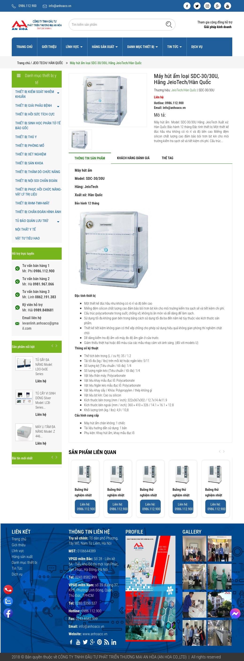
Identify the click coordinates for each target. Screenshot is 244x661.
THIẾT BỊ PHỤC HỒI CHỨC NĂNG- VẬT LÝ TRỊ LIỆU (38, 191)
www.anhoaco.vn (95, 634)
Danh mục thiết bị (141, 47)
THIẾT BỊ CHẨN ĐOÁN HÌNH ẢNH (38, 212)
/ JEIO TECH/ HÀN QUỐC (47, 63)
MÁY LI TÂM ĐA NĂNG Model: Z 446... (45, 431)
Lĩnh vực (73, 47)
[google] (217, 5)
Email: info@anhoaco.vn (170, 108)
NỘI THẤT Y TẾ (25, 229)
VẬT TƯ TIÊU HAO (27, 238)
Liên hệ (159, 97)
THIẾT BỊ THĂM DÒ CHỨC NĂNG (37, 172)
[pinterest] (99, 642)
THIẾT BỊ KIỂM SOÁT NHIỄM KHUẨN (34, 94)
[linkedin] (113, 642)
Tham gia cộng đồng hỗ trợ (214, 22)
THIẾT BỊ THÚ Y (26, 137)
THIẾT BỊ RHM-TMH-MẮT (32, 203)
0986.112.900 (28, 6)
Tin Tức (173, 47)
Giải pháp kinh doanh (217, 27)
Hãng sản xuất (103, 47)
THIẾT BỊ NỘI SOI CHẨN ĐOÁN (36, 181)
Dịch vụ (196, 47)
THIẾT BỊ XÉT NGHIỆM (30, 154)
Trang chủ (24, 47)
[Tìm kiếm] (169, 24)
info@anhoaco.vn (60, 6)
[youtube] (227, 5)
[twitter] (197, 5)
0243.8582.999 (86, 577)
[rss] (106, 642)
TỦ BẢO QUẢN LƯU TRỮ (31, 221)
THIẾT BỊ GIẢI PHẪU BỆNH (33, 105)
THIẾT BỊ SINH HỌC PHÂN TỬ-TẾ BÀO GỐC (38, 125)
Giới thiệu (49, 47)
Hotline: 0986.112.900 (168, 103)
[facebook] (187, 5)
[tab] (90, 158)
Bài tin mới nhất (22, 458)
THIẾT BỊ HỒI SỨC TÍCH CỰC (35, 114)
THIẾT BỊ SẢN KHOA (29, 163)
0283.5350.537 (86, 603)
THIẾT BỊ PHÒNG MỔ (29, 146)
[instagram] (207, 5)
